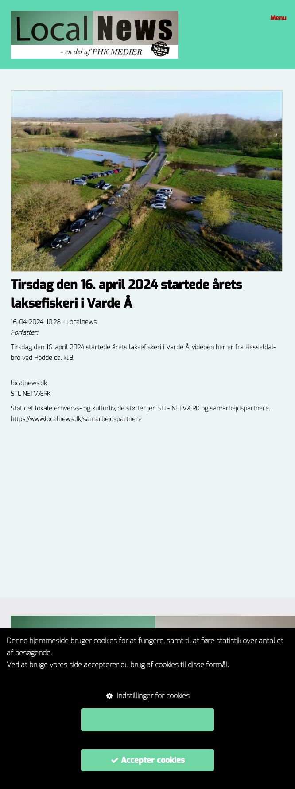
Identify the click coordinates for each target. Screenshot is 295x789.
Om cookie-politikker (38, 677)
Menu (276, 18)
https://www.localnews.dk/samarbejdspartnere (76, 419)
